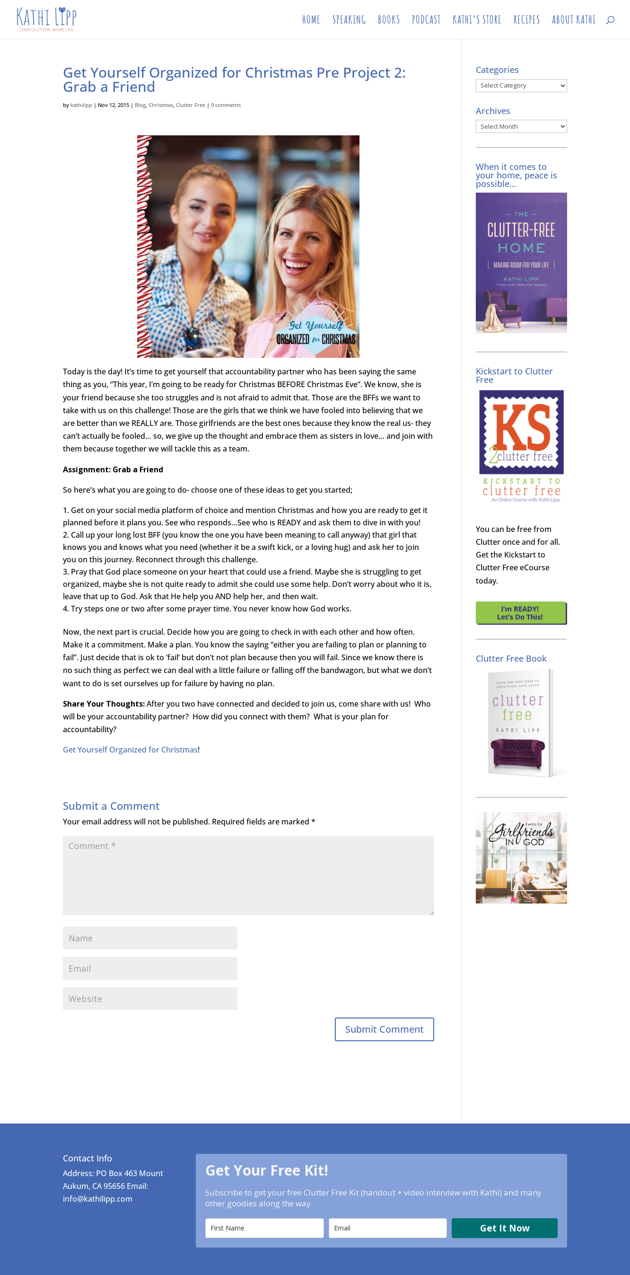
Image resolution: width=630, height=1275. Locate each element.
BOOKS (389, 21)
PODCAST (426, 21)
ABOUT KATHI (574, 21)
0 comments (226, 104)
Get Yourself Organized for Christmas (130, 749)
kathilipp (81, 104)
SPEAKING (349, 21)
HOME (311, 21)
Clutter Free (190, 104)
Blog (140, 104)
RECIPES (527, 21)
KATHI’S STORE (477, 21)
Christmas (161, 104)
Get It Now (505, 1228)
